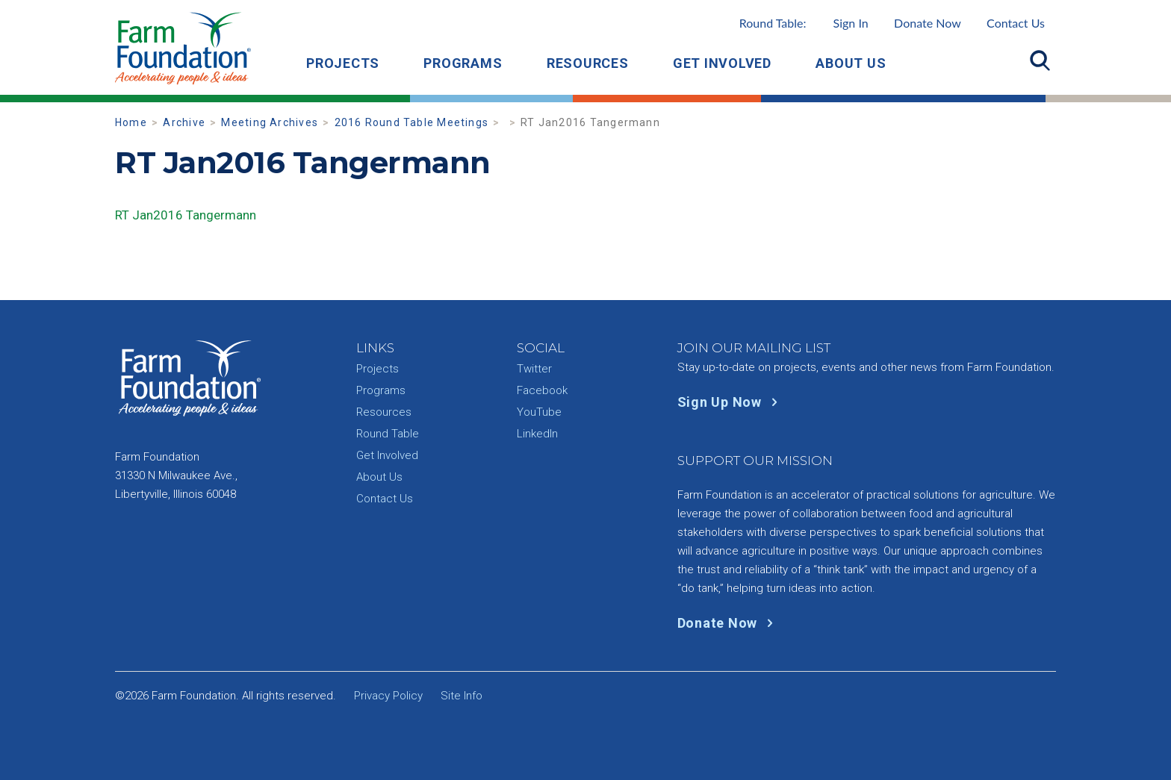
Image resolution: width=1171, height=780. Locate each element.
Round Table (387, 433)
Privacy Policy (388, 695)
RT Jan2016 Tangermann (185, 215)
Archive (184, 122)
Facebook (542, 390)
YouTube (539, 412)
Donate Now (927, 23)
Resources (588, 63)
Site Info (461, 695)
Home (131, 122)
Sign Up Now (730, 402)
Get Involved (722, 63)
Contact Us (1016, 23)
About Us (851, 63)
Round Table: (804, 23)
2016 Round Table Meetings (412, 122)
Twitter (534, 368)
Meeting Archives (269, 122)
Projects (342, 63)
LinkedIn (537, 433)
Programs (462, 63)
